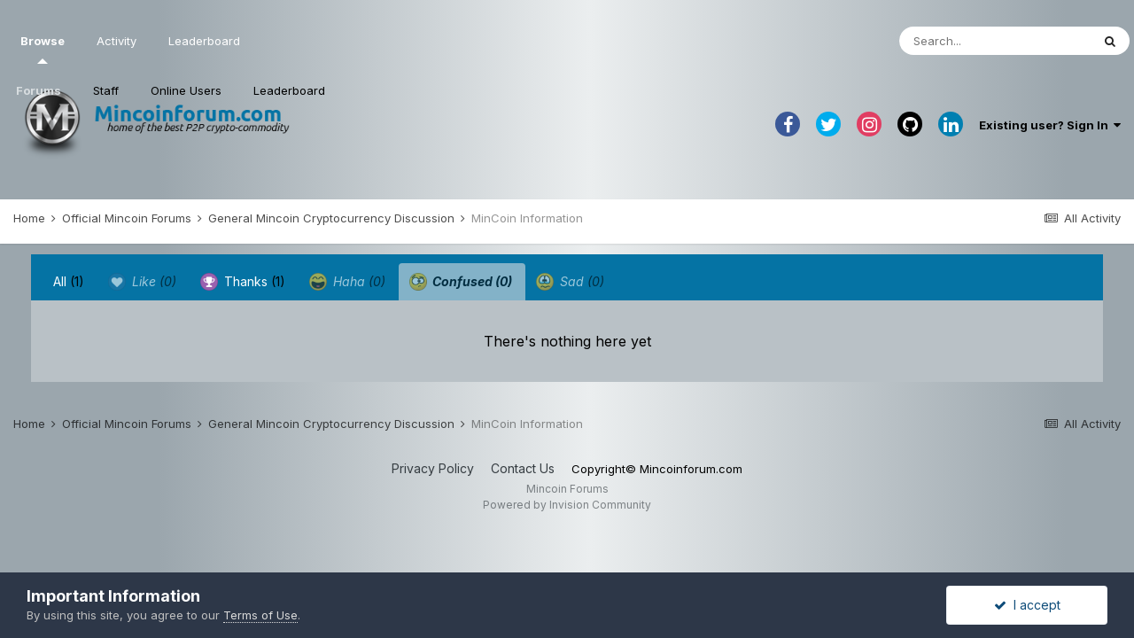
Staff (106, 90)
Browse (42, 49)
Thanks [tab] (242, 282)
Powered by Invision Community (567, 504)
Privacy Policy (433, 468)
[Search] (995, 41)
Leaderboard (289, 90)
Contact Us (523, 468)
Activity (116, 41)
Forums (38, 90)
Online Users (186, 90)
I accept (1027, 604)
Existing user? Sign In (1050, 125)
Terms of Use (260, 615)
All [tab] (68, 281)
